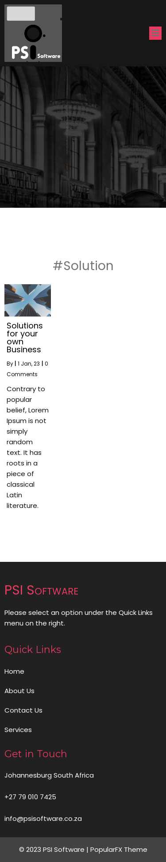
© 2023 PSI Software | (54, 849)
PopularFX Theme (118, 849)
